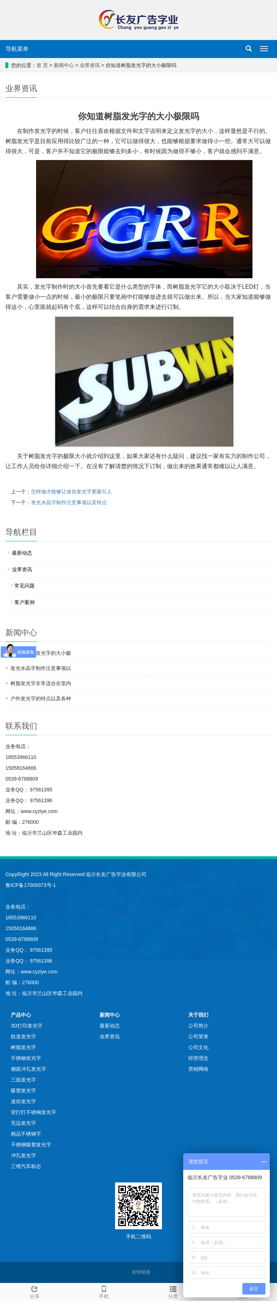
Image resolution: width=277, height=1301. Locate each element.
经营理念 (198, 1058)
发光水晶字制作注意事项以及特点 (69, 502)
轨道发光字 (23, 1036)
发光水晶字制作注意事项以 (40, 668)
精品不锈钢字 (26, 1134)
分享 (34, 1291)
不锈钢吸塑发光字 (31, 1144)
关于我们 (198, 1015)
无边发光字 (23, 1123)
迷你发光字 (23, 1101)
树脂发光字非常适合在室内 (40, 683)
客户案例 (24, 602)
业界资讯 (90, 65)
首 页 (42, 65)
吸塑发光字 (23, 1090)
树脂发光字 (23, 1047)
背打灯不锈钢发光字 (33, 1112)
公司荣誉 (198, 1036)
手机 (103, 1291)
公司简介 (198, 1026)
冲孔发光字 (23, 1155)
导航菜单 (16, 49)
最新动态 (22, 553)
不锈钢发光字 (26, 1058)
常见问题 (24, 586)
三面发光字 (23, 1080)
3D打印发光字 (27, 1026)
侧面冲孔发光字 (28, 1069)
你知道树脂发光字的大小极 (40, 653)
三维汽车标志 (26, 1166)
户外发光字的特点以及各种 (40, 698)
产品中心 (21, 1015)
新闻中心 (64, 65)
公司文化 (198, 1047)
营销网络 (198, 1069)
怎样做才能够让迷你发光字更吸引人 (71, 491)
